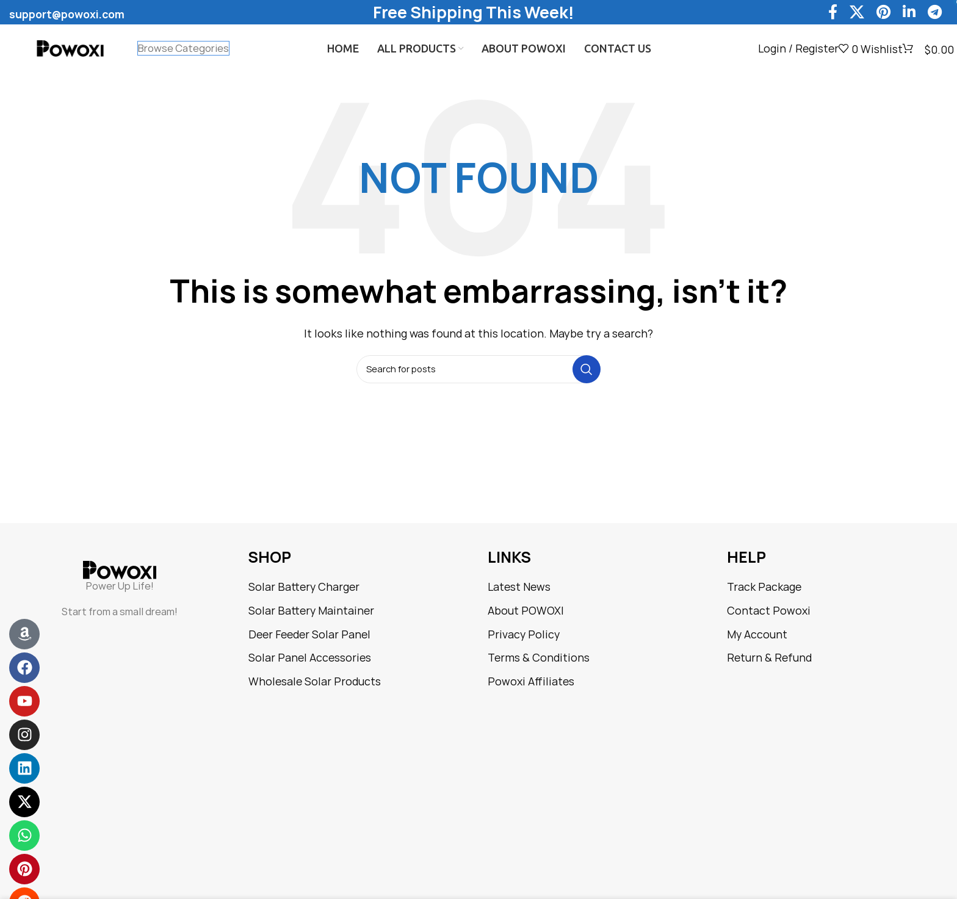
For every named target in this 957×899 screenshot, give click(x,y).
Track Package (764, 587)
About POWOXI (526, 611)
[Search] (478, 369)
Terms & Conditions (539, 658)
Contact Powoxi (769, 611)
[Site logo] (70, 48)
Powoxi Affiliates (531, 681)
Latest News (519, 587)
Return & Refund (769, 658)
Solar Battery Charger (303, 587)
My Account (757, 634)
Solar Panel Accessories (309, 658)
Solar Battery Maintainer (311, 611)
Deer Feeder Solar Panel (309, 634)
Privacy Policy (524, 634)
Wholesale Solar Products (314, 681)
